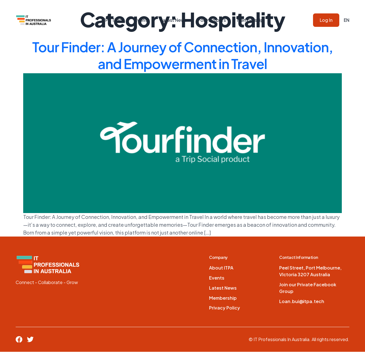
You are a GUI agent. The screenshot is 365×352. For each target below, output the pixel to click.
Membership (250, 20)
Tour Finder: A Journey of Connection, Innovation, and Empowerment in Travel (182, 55)
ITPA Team (112, 20)
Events (142, 20)
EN (346, 20)
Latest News (173, 20)
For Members (212, 20)
